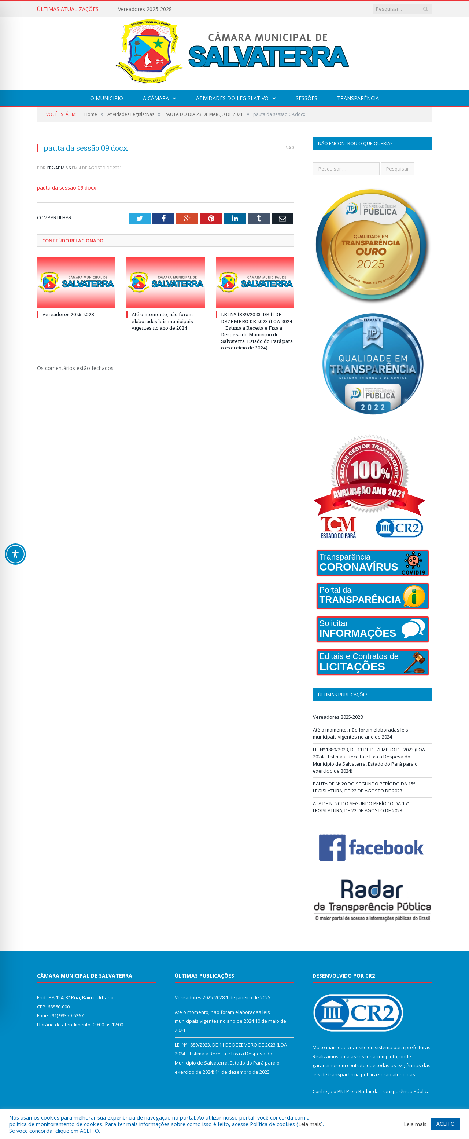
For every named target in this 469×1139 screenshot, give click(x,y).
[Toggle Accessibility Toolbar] (15, 554)
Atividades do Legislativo (232, 98)
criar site (357, 1047)
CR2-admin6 (59, 168)
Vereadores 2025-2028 (145, 9)
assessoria (363, 1056)
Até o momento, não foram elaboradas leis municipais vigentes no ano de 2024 (162, 321)
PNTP (343, 1091)
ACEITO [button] (445, 1123)
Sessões (306, 98)
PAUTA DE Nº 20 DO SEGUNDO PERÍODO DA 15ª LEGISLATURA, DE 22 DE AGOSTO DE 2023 (364, 787)
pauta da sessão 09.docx (66, 187)
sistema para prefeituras (403, 1047)
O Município (106, 98)
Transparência (358, 98)
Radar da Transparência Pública (394, 1091)
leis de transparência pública (345, 1074)
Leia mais (309, 1124)
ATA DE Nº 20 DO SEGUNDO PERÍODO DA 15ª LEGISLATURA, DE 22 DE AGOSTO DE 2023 (361, 807)
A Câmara (156, 98)
